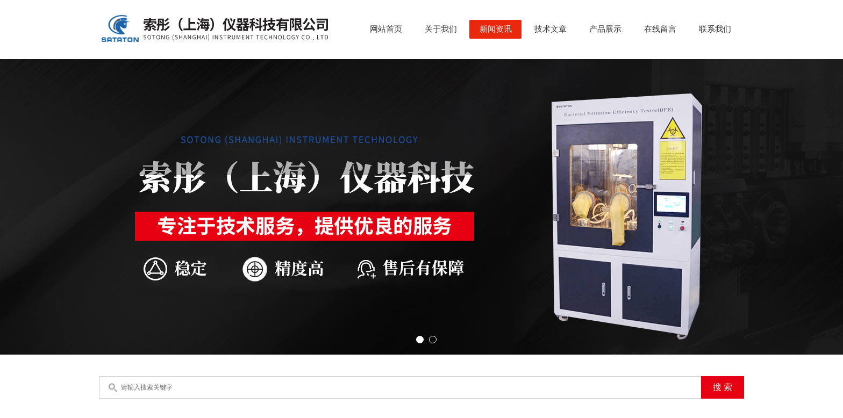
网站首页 (386, 29)
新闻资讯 (496, 29)
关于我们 (441, 29)
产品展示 (605, 29)
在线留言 (660, 29)
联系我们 (715, 29)
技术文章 (550, 29)
